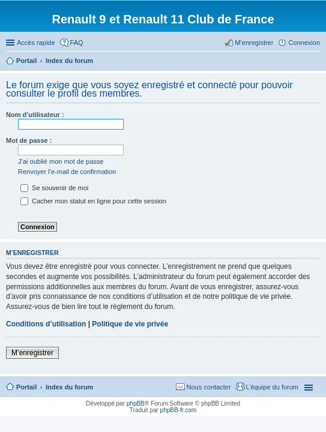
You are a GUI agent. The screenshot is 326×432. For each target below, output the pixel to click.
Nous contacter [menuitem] (209, 387)
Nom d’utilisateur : (35, 114)
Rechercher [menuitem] (315, 62)
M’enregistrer (32, 353)
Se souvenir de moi (54, 187)
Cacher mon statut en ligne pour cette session (93, 201)
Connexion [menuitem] (304, 42)
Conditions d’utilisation (46, 324)
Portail (26, 60)
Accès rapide (36, 42)
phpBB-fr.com (178, 410)
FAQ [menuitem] (76, 42)
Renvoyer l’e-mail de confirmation (67, 171)
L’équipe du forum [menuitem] (272, 387)
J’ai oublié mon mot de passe (60, 161)
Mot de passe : (29, 140)
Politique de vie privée (130, 324)
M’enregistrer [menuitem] (254, 42)
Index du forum (69, 387)
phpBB (136, 403)
